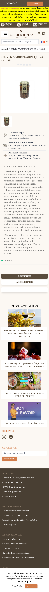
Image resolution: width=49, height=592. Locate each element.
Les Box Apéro (9, 525)
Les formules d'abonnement (15, 511)
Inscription (9, 459)
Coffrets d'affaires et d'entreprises (18, 558)
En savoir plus (24, 581)
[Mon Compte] (39, 34)
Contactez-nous (9, 496)
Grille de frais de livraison (14, 544)
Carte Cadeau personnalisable (16, 553)
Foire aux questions (11, 492)
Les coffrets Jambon (19, 520)
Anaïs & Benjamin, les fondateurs (18, 478)
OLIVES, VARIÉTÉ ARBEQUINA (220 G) (27, 49)
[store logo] (21, 33)
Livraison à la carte (11, 539)
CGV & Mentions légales (13, 487)
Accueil (4, 49)
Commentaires (24, 282)
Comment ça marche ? (13, 482)
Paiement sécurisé (10, 548)
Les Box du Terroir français (15, 515)
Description (24, 276)
